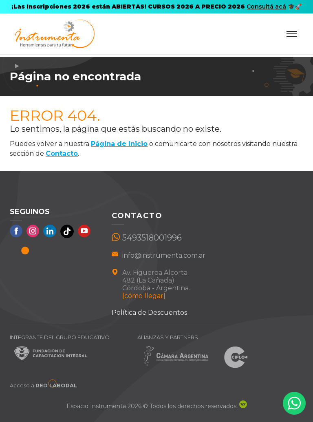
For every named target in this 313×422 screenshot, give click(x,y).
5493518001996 (152, 238)
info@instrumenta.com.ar (163, 255)
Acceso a (43, 385)
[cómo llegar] (143, 296)
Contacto (62, 153)
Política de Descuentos (149, 312)
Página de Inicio (119, 144)
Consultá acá (266, 6)
